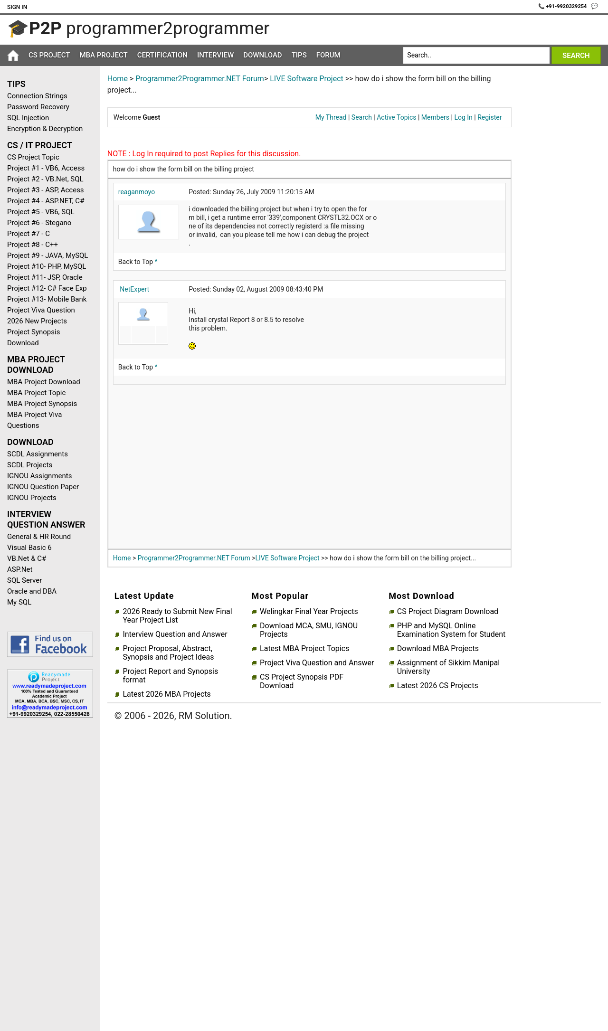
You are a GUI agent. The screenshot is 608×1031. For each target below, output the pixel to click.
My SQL (19, 602)
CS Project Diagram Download (447, 611)
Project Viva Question (41, 310)
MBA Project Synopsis (42, 403)
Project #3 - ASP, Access (45, 190)
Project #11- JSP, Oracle (45, 277)
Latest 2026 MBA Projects (166, 694)
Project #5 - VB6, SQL (41, 212)
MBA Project (103, 55)
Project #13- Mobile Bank (46, 299)
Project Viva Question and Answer (317, 663)
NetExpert (134, 289)
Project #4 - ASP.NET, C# (45, 201)
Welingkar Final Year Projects (309, 611)
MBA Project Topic (36, 392)
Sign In (17, 7)
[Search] (476, 55)
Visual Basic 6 (29, 547)
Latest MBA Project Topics (304, 648)
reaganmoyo (136, 192)
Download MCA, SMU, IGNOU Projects (309, 630)
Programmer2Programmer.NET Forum (199, 78)
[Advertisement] (46, 876)
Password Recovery (38, 107)
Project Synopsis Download (33, 337)
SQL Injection (28, 118)
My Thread (331, 117)
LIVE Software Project (306, 78)
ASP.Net (19, 569)
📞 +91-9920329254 (563, 6)
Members (435, 117)
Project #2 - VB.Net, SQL (45, 179)
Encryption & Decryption (45, 128)
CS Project (49, 55)
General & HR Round (39, 536)
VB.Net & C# (26, 558)
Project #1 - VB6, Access (46, 168)
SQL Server (24, 580)
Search (362, 117)
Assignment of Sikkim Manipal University (448, 667)
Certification (162, 55)
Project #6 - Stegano (39, 222)
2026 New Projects (37, 321)
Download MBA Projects (438, 648)
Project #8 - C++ (32, 244)
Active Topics (396, 117)
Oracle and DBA (32, 591)
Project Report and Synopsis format (170, 675)
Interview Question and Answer (175, 634)
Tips (299, 55)
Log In (463, 117)
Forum (328, 55)
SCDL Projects (29, 465)
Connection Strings (37, 96)
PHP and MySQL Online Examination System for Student (451, 630)
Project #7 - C (28, 233)
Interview (215, 55)
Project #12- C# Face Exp (47, 288)
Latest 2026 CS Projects (437, 685)
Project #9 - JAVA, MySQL (47, 255)
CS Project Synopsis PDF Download (301, 681)
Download (262, 55)
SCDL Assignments (37, 454)
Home (117, 78)
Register (489, 117)
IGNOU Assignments (39, 476)
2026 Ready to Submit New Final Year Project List (177, 615)
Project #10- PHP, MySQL (46, 266)
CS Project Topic (33, 157)
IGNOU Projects (32, 497)
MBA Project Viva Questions (34, 420)
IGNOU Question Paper (43, 486)
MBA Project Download (43, 382)
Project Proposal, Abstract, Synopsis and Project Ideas (168, 653)
